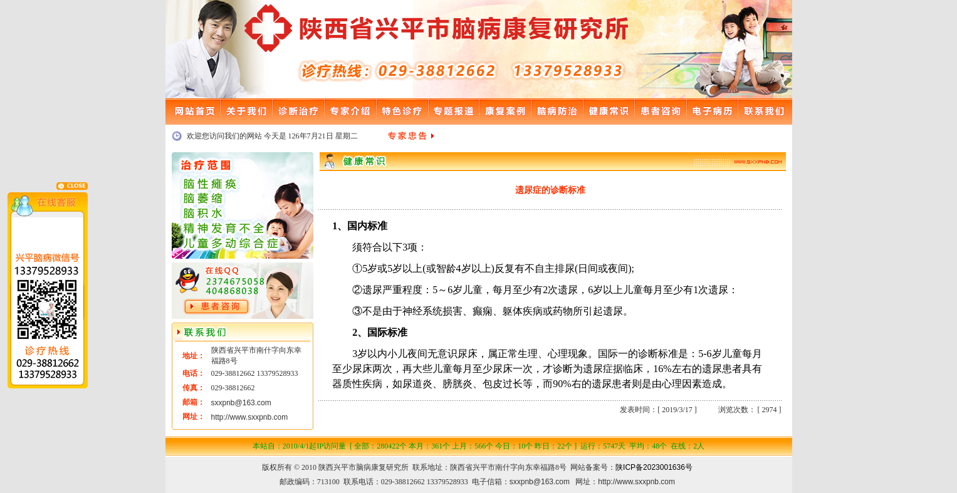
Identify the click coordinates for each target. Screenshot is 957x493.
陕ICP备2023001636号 (654, 467)
